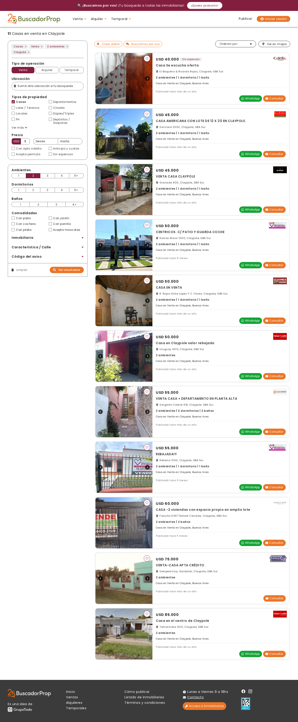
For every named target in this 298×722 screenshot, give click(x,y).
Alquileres (74, 702)
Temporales (76, 708)
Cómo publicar (137, 691)
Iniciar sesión (273, 19)
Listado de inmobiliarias (144, 697)
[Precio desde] (45, 141)
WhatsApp (250, 98)
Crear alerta (108, 44)
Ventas (72, 697)
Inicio (70, 691)
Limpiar (19, 270)
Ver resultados (66, 270)
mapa (274, 44)
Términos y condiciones (144, 702)
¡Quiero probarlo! (204, 5)
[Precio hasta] (70, 141)
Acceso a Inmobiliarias (204, 706)
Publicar (245, 18)
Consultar (274, 98)
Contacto (195, 697)
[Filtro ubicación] (48, 86)
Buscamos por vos (143, 44)
